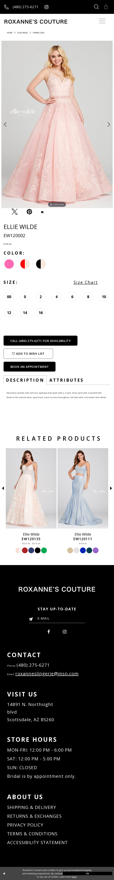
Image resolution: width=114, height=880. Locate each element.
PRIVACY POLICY (25, 825)
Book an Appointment (29, 367)
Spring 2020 (38, 32)
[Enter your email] (57, 618)
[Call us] (21, 7)
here (74, 876)
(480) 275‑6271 (33, 665)
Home (9, 32)
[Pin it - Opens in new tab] (29, 212)
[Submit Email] (32, 620)
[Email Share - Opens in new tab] (42, 212)
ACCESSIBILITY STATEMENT (37, 842)
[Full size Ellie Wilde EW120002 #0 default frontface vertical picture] (57, 124)
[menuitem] (48, 631)
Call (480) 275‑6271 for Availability (40, 341)
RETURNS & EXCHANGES (34, 816)
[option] (57, 124)
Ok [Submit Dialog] (87, 873)
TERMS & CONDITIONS (32, 834)
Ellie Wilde (23, 32)
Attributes (66, 380)
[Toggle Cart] (106, 7)
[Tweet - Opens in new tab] (14, 212)
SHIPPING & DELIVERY (31, 807)
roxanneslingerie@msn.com (47, 673)
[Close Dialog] (26, 873)
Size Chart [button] (85, 282)
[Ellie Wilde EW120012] (31, 488)
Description (25, 380)
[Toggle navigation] (102, 21)
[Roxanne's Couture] (35, 21)
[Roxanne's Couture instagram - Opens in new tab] (46, 7)
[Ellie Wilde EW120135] (82, 488)
